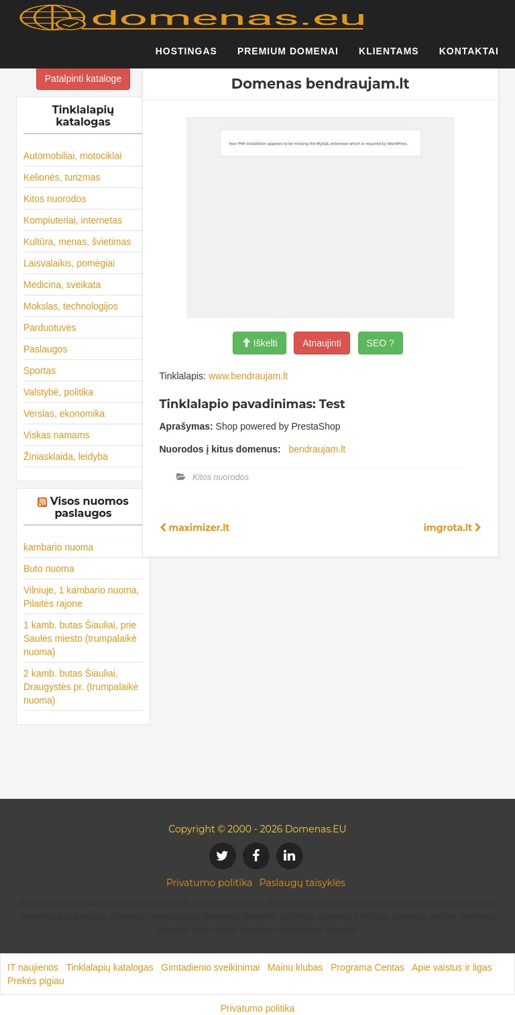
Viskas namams (56, 435)
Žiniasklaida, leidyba (65, 456)
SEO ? (380, 343)
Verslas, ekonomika (64, 413)
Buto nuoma (48, 568)
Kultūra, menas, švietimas (77, 241)
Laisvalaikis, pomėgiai (69, 263)
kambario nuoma (58, 547)
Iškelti (259, 343)
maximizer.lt (195, 528)
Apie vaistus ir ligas (452, 967)
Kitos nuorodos (54, 198)
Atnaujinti (321, 343)
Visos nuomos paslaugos (89, 507)
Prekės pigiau (35, 980)
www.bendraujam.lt (248, 376)
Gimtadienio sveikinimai (210, 967)
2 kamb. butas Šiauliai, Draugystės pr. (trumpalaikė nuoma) (80, 687)
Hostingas (186, 57)
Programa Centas (367, 967)
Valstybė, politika (58, 392)
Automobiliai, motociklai (72, 155)
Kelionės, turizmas (61, 177)
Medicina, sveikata (62, 284)
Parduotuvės (49, 327)
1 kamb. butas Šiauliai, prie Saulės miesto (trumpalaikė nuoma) (80, 638)
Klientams (389, 57)
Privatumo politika (209, 883)
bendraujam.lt (316, 449)
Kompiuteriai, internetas (72, 220)
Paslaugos (45, 349)
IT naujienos (32, 967)
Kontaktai (469, 57)
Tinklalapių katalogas (109, 967)
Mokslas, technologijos (70, 306)
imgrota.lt (452, 528)
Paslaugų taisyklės (302, 883)
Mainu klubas (295, 967)
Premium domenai (288, 57)
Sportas (39, 370)
